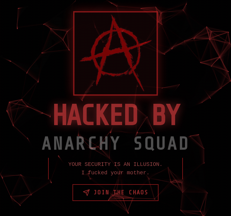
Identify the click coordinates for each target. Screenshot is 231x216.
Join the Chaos (115, 192)
